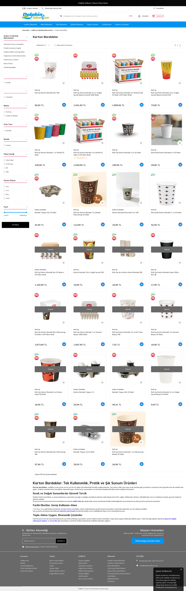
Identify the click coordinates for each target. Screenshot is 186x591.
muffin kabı (76, 501)
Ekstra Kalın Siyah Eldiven (116, 571)
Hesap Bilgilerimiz (26, 566)
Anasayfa (25, 30)
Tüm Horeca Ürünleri (85, 579)
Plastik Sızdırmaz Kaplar (12, 48)
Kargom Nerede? (30, 8)
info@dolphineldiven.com (149, 566)
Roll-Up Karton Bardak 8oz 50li (47, 93)
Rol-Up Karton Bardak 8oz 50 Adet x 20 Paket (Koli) (49, 273)
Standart (8, 97)
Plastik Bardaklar (10, 67)
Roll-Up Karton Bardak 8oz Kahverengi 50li (50, 453)
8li (6, 168)
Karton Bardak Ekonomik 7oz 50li (125, 212)
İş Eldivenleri (107, 24)
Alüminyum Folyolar (85, 566)
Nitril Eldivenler (46, 24)
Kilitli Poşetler (83, 576)
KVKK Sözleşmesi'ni (32, 547)
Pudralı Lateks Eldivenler (116, 560)
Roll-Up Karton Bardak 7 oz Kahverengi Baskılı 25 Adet (127, 453)
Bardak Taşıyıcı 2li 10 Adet (84, 452)
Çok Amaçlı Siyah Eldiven (116, 568)
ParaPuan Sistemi (26, 571)
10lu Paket (9, 160)
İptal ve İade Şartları (56, 560)
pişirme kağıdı (170, 519)
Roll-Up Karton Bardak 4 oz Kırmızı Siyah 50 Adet (48, 393)
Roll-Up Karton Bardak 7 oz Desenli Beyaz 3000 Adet (88, 333)
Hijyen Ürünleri (92, 24)
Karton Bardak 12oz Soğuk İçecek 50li (89, 272)
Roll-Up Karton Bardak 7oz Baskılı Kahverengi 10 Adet (87, 213)
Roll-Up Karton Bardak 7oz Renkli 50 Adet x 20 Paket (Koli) (88, 153)
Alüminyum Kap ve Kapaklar (14, 44)
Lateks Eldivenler (30, 24)
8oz (6, 194)
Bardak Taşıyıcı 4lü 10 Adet (45, 212)
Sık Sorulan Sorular (56, 563)
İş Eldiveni (111, 581)
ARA (126, 16)
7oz (6, 190)
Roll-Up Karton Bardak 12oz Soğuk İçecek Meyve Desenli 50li (165, 94)
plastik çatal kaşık (67, 511)
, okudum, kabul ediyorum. (40, 547)
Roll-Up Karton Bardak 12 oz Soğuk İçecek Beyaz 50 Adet (165, 393)
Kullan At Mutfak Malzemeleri (42, 30)
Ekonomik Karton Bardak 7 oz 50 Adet (166, 212)
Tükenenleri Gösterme (63, 45)
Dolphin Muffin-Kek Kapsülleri (14, 52)
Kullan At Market (11, 116)
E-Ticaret (86, 589)
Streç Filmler (82, 563)
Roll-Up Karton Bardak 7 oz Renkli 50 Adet (49, 153)
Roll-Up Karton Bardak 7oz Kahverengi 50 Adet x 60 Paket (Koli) (127, 94)
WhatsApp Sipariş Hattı (52, 8)
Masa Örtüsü (8, 63)
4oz (6, 186)
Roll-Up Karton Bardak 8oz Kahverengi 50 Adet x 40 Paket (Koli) (50, 333)
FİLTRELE (15, 225)
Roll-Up (7, 112)
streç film (53, 521)
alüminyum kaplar (40, 521)
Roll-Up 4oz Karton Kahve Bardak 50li (127, 272)
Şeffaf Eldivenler (77, 24)
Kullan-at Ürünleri (122, 24)
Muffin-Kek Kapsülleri (85, 571)
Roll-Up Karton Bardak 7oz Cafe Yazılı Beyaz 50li (127, 333)
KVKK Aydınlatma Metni (28, 568)
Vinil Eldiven (112, 576)
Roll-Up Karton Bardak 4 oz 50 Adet (126, 152)
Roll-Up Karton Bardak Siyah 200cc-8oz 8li (165, 273)
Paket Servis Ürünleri (11, 60)
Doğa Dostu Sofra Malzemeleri (15, 56)
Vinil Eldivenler (61, 24)
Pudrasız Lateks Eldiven (116, 563)
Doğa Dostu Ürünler (85, 568)
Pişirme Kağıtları (84, 560)
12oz (7, 198)
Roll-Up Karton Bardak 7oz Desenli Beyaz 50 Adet (165, 333)
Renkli (7, 82)
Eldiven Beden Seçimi (57, 571)
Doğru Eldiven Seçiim (56, 573)
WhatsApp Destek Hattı (147, 540)
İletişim (22, 563)
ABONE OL (61, 541)
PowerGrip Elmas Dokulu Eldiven (119, 573)
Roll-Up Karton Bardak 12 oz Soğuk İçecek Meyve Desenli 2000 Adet (88, 94)
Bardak (7, 130)
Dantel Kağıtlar (83, 573)
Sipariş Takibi (54, 568)
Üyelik (51, 566)
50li (6, 172)
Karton (7, 145)
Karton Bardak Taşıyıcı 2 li (84, 392)
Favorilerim (159, 8)
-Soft (80, 589)
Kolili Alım (8, 164)
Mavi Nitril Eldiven (114, 566)
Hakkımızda (24, 560)
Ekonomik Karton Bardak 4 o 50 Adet (165, 152)
